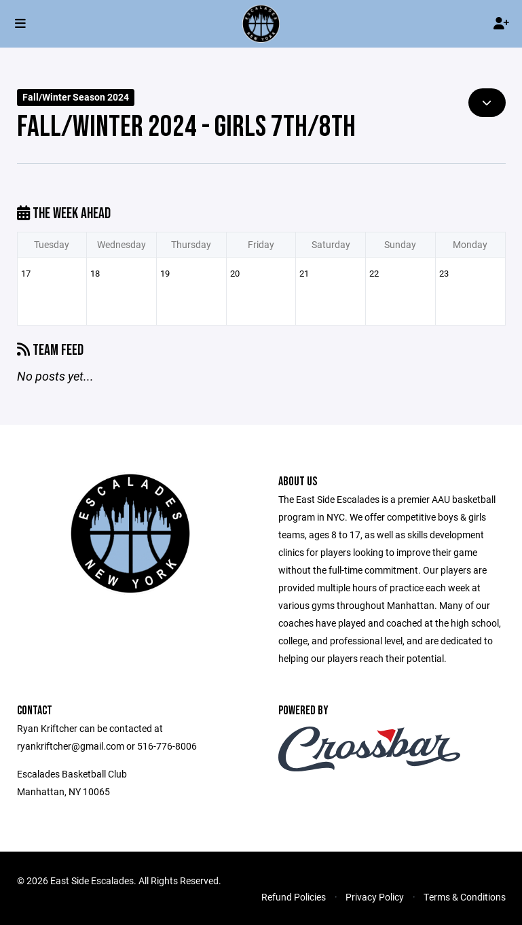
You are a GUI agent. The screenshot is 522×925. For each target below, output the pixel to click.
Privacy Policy (375, 896)
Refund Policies (293, 896)
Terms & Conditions (465, 896)
